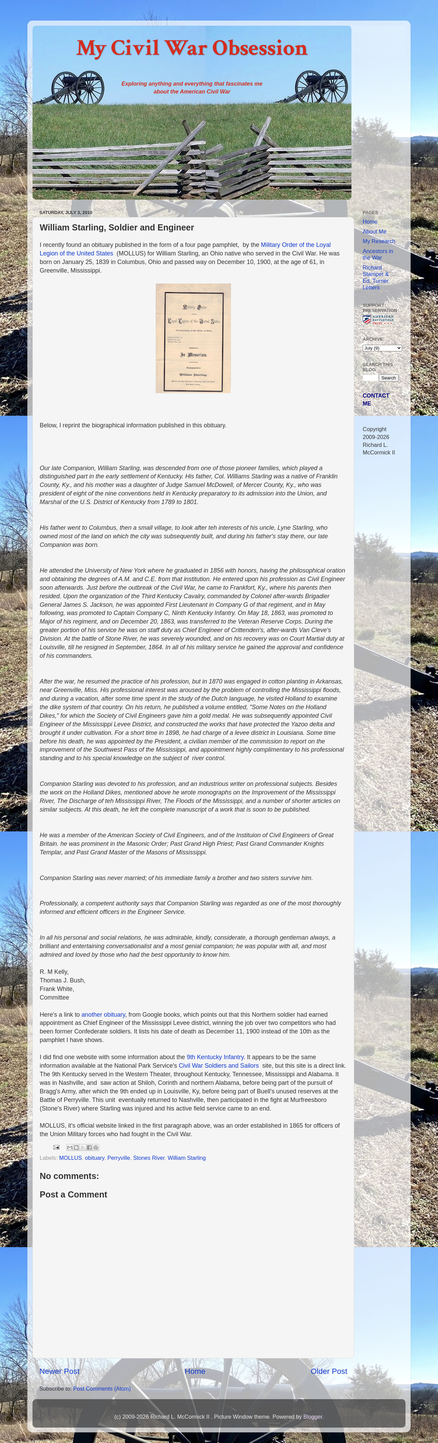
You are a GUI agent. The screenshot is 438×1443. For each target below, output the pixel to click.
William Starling (187, 1158)
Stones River (149, 1158)
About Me (374, 231)
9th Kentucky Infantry (215, 1057)
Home (195, 1371)
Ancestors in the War (378, 254)
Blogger (312, 1417)
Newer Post (59, 1371)
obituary (94, 1158)
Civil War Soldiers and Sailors (220, 1065)
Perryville (118, 1158)
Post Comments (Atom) (102, 1388)
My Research (379, 241)
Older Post (329, 1371)
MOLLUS (70, 1158)
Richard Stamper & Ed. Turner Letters (376, 277)
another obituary (103, 1014)
